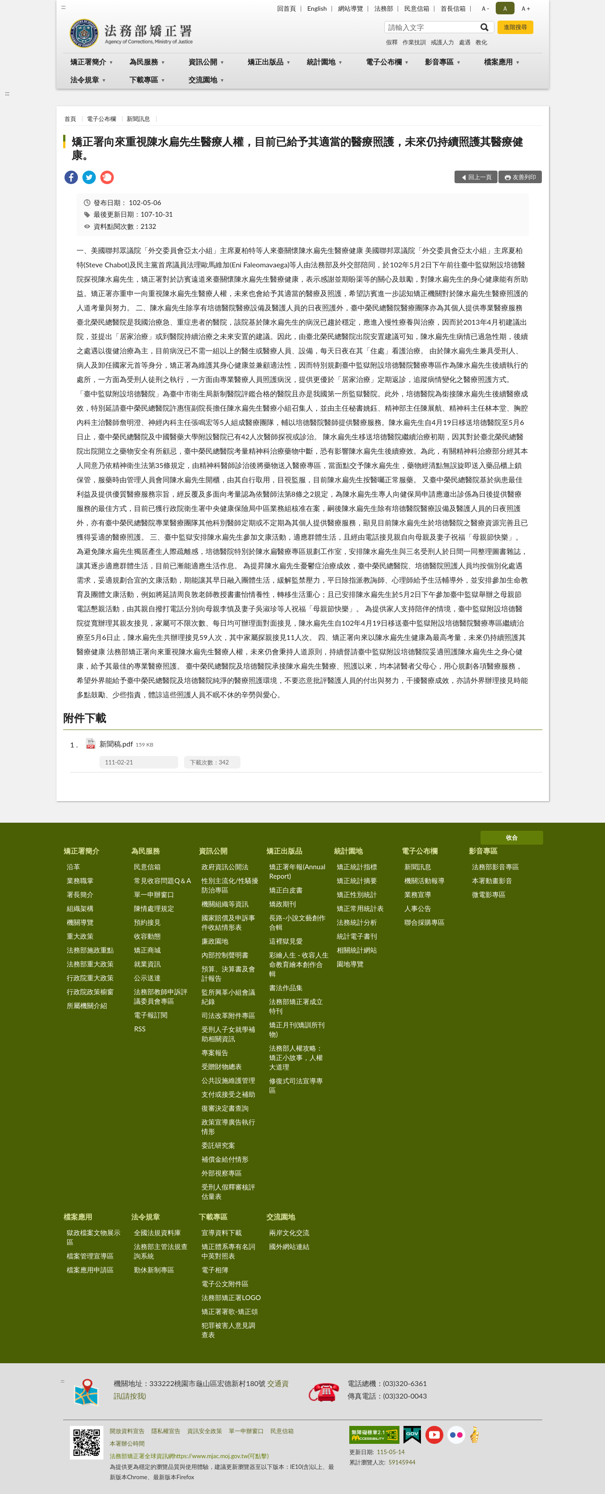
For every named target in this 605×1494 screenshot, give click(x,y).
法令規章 (84, 79)
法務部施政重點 (90, 950)
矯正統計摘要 (357, 880)
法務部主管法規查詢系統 (161, 1251)
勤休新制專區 (154, 1270)
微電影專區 (489, 894)
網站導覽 (350, 8)
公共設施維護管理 (228, 1080)
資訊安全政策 (204, 1430)
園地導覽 (350, 964)
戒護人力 (442, 42)
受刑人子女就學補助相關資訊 (228, 1034)
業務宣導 (417, 894)
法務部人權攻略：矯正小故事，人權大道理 (296, 1057)
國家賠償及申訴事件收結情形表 (228, 922)
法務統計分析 (357, 922)
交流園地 (203, 79)
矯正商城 (147, 950)
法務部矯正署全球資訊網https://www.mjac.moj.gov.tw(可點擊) (189, 1456)
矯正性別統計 (357, 894)
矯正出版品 (265, 61)
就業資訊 (147, 964)
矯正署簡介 (88, 61)
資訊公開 (203, 61)
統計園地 (321, 61)
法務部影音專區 (495, 867)
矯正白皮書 (286, 890)
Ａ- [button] (485, 8)
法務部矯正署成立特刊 (296, 1006)
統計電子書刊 (357, 936)
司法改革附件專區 (228, 1015)
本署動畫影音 (492, 880)
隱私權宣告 (165, 1430)
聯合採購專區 (424, 922)
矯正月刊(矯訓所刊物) (297, 1029)
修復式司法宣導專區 (296, 1085)
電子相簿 (215, 1270)
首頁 (70, 118)
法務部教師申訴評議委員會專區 (161, 996)
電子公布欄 (384, 61)
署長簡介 (80, 894)
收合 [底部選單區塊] (512, 837)
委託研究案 (218, 1145)
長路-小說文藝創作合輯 (297, 922)
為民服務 (143, 61)
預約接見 (147, 922)
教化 (481, 42)
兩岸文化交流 (289, 1232)
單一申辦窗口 (154, 894)
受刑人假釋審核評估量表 (228, 1191)
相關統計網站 (357, 950)
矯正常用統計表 (360, 908)
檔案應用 (498, 61)
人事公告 (417, 908)
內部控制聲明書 (225, 955)
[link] (71, 178)
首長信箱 (453, 8)
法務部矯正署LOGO (231, 1297)
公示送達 (147, 978)
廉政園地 (215, 941)
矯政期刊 (282, 904)
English (317, 8)
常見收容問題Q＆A (162, 880)
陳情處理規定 (154, 908)
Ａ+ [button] (525, 8)
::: (63, 6)
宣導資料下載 (222, 1232)
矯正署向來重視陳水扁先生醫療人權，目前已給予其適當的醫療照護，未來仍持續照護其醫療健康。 (297, 148)
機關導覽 (80, 922)
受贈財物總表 (222, 1066)
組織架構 (80, 908)
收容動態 (147, 936)
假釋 (392, 42)
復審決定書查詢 (225, 1108)
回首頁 (286, 8)
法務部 (383, 8)
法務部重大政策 (90, 964)
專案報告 (215, 1052)
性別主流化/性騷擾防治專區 (230, 885)
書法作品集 (286, 987)
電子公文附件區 (225, 1283)
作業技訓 (414, 42)
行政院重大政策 (90, 978)
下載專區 (143, 79)
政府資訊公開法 (225, 867)
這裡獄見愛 (286, 941)
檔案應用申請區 (90, 1270)
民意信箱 (416, 8)
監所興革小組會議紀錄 (228, 996)
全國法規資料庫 (157, 1232)
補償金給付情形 (225, 1159)
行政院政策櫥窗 (90, 991)
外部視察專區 (222, 1173)
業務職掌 (80, 880)
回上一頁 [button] (480, 176)
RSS (140, 1029)
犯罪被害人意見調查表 (228, 1330)
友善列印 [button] (524, 176)
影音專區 (439, 61)
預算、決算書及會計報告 (228, 973)
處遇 (465, 42)
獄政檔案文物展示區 (93, 1237)
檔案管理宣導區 (90, 1256)
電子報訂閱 (150, 1015)
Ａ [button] (505, 8)
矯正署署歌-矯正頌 (230, 1311)
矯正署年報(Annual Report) (297, 871)
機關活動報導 (424, 880)
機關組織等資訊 (225, 904)
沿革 (73, 867)
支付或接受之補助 (228, 1094)
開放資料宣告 (127, 1430)
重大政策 (80, 936)
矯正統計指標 (357, 867)
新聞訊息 (138, 118)
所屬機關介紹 (87, 1005)
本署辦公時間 (127, 1443)
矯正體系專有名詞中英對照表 (228, 1251)
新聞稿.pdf (126, 744)
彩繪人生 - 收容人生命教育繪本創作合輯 (299, 964)
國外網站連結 (289, 1246)
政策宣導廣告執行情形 (228, 1126)
